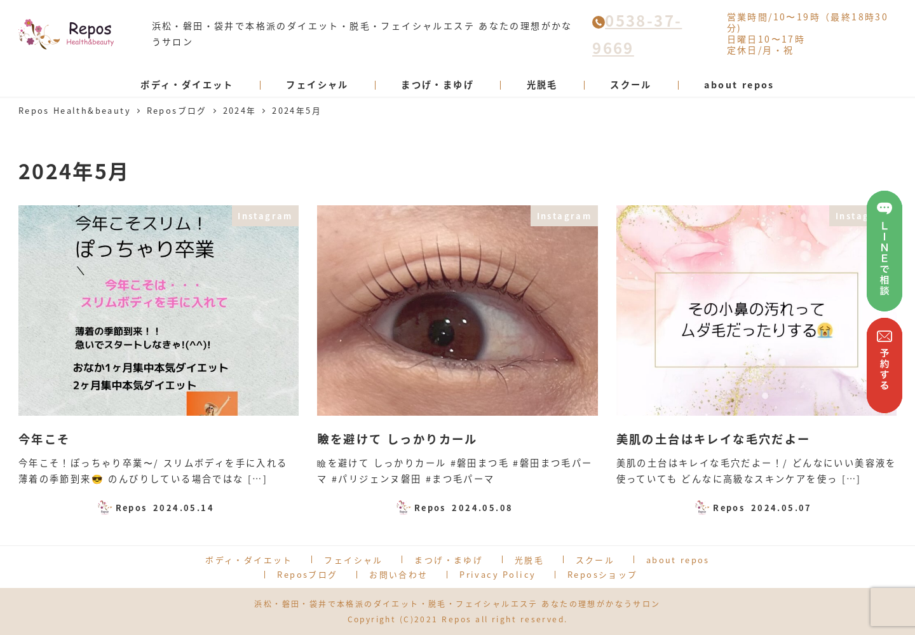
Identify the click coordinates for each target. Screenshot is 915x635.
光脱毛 (529, 560)
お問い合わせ (398, 574)
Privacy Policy (497, 574)
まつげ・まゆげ (448, 560)
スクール (595, 560)
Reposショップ (602, 574)
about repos (678, 560)
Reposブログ (307, 574)
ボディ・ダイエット (249, 560)
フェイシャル (353, 560)
